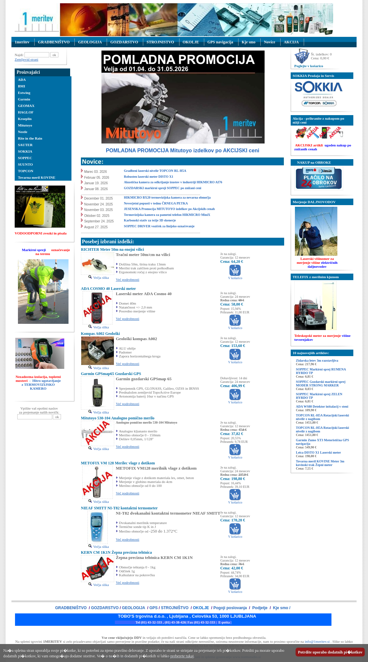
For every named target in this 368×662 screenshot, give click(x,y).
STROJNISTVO (160, 42)
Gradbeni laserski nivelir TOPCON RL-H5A (155, 171)
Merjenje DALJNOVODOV (314, 202)
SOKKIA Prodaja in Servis (313, 76)
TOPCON (25, 171)
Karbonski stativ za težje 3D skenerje (150, 220)
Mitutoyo (25, 125)
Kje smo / (281, 608)
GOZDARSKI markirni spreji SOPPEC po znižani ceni (162, 188)
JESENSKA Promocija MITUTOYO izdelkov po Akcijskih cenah (169, 209)
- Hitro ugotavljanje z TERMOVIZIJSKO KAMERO (41, 384)
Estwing (24, 93)
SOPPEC (25, 158)
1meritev (22, 42)
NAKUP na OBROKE (312, 162)
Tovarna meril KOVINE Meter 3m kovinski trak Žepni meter (320, 463)
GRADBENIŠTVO (53, 42)
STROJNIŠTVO (175, 608)
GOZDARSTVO (124, 42)
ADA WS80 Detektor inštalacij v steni (322, 406)
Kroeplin (25, 119)
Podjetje (259, 608)
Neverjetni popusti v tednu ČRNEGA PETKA (156, 203)
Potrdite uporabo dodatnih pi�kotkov (330, 652)
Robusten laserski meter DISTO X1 (149, 176)
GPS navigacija (220, 42)
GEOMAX (26, 106)
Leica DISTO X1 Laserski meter (318, 452)
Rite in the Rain (30, 138)
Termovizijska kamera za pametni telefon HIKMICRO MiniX (167, 215)
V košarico (235, 276)
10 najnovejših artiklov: (311, 353)
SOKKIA (25, 151)
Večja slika (98, 277)
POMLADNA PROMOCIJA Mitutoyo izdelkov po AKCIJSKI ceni (182, 150)
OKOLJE (191, 42)
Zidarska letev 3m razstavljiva (317, 360)
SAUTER (25, 145)
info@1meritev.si (317, 641)
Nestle (22, 132)
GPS (153, 608)
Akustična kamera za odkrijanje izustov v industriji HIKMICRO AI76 (173, 182)
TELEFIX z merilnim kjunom (316, 277)
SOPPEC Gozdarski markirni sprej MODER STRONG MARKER (320, 383)
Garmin (24, 99)
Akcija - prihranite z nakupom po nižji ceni (318, 120)
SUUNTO (25, 164)
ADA (22, 80)
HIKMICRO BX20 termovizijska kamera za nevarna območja (167, 197)
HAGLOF (26, 112)
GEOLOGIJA (90, 42)
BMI (21, 86)
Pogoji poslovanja (230, 608)
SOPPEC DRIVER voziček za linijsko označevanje (159, 226)
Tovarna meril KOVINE (36, 177)
